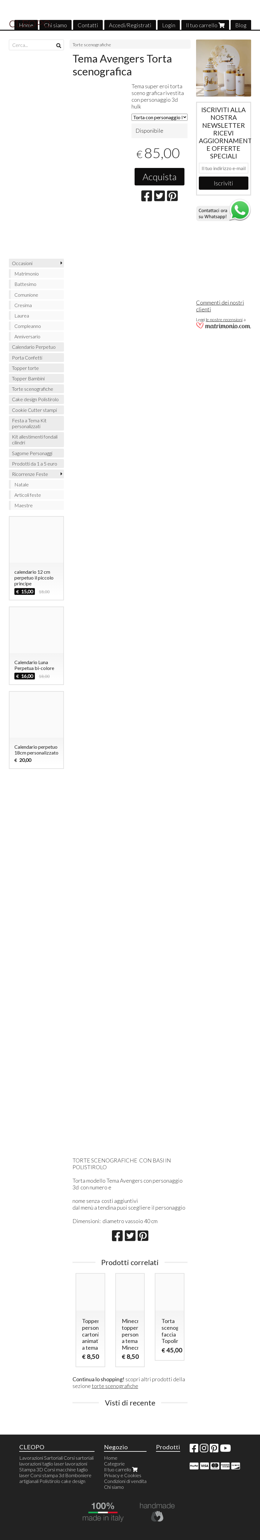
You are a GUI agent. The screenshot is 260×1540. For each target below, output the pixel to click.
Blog (241, 25)
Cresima (23, 305)
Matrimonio (26, 273)
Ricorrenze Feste (30, 474)
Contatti (88, 25)
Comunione (26, 295)
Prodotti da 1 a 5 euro (34, 463)
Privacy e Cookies (122, 1475)
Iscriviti (223, 183)
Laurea (21, 315)
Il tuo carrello (205, 25)
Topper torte (25, 368)
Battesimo (25, 284)
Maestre (23, 505)
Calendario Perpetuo (34, 347)
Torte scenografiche (91, 44)
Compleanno (27, 326)
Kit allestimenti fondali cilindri (35, 439)
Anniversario (27, 336)
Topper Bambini (28, 378)
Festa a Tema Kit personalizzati (29, 423)
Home (110, 1458)
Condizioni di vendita (125, 1481)
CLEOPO (30, 24)
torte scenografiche (115, 1385)
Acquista (159, 176)
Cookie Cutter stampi (34, 410)
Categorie (114, 1463)
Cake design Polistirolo (35, 399)
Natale (21, 484)
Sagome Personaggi (32, 453)
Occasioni (22, 263)
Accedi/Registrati (130, 25)
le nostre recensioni (224, 319)
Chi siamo (55, 25)
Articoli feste (27, 495)
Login (168, 25)
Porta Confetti (27, 357)
